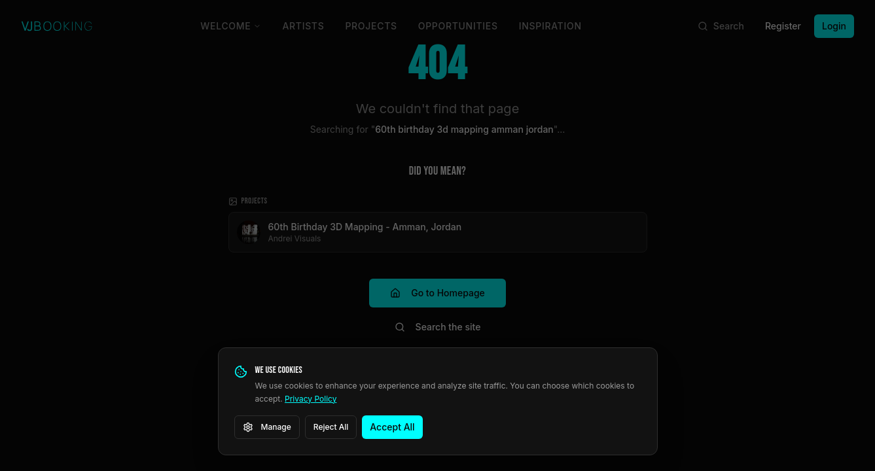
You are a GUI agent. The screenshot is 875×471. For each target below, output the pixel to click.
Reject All (331, 427)
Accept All (392, 426)
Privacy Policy (310, 399)
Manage (267, 427)
